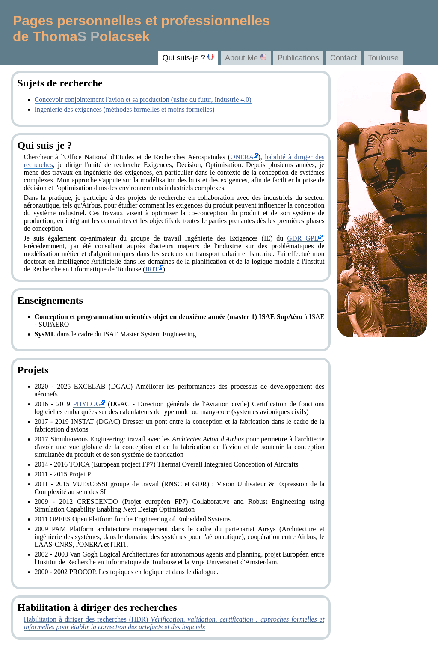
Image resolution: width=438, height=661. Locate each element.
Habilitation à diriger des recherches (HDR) (174, 623)
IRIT (154, 269)
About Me (245, 58)
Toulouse (383, 58)
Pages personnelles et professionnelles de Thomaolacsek (141, 28)
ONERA (244, 157)
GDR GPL (305, 238)
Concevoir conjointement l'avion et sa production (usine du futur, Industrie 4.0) (143, 99)
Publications (298, 58)
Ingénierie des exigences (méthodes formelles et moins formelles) (125, 109)
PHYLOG (89, 404)
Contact (343, 58)
